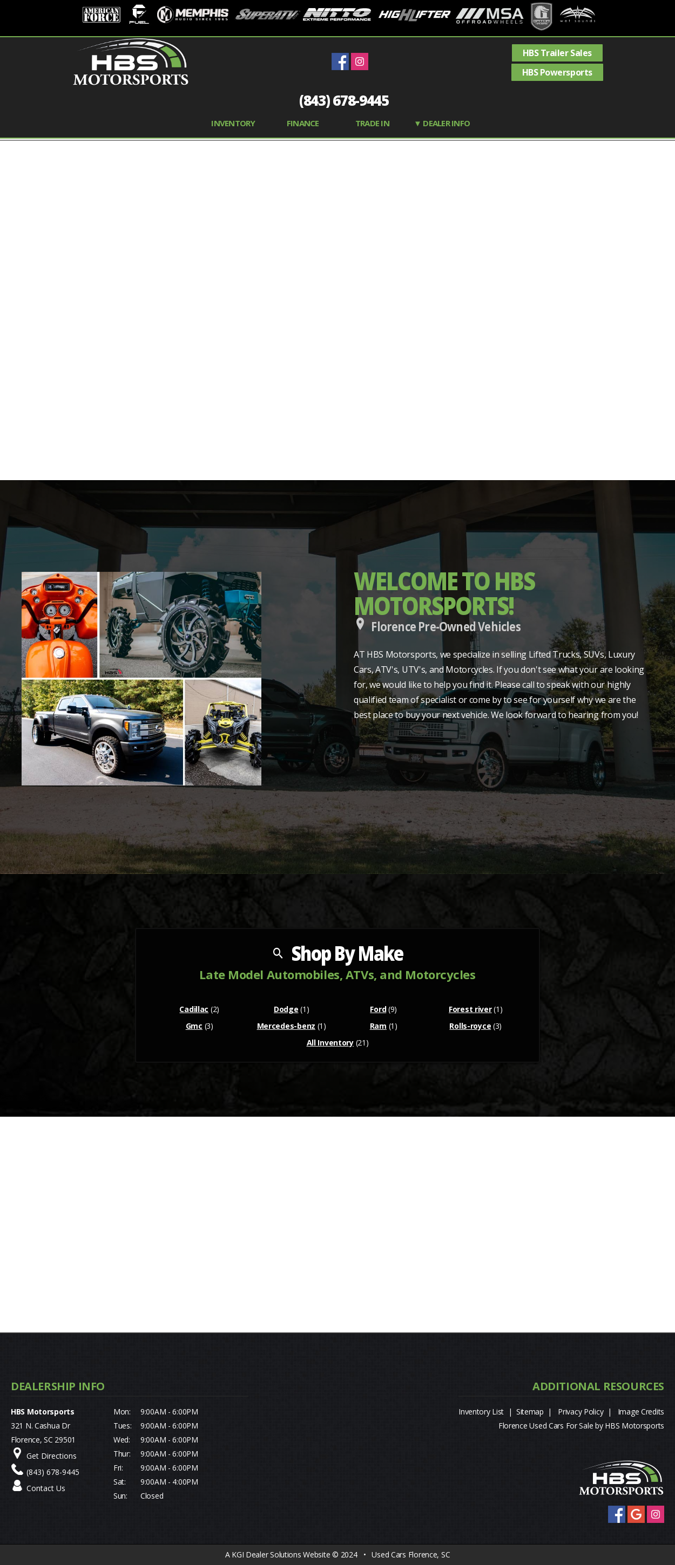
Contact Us (45, 1488)
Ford (378, 1009)
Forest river (470, 1009)
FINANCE (303, 123)
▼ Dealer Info (442, 123)
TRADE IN (372, 123)
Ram (378, 1026)
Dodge (286, 1009)
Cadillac (193, 1009)
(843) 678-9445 (344, 100)
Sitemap (530, 1411)
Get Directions (51, 1456)
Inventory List (481, 1411)
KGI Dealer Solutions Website (281, 1554)
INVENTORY (233, 123)
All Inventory (330, 1042)
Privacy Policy (580, 1411)
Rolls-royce (470, 1026)
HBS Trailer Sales (557, 53)
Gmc (194, 1026)
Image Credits (641, 1411)
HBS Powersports (557, 72)
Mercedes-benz (286, 1026)
